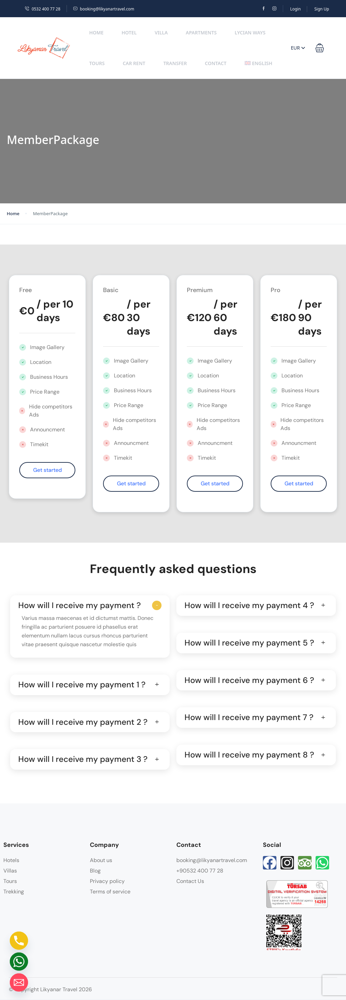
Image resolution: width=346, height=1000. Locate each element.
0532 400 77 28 (42, 9)
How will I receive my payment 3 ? (83, 759)
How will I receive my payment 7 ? (249, 717)
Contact (215, 63)
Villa (161, 32)
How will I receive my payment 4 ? (249, 605)
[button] (319, 48)
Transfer (175, 63)
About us (101, 860)
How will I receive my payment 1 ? (82, 685)
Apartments (201, 32)
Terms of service (110, 891)
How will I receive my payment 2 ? (83, 722)
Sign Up (321, 9)
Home (96, 32)
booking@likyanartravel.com (103, 9)
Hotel (129, 32)
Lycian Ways (249, 32)
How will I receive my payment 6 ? (249, 680)
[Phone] (19, 941)
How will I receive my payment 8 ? (249, 755)
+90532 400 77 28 (199, 870)
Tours (97, 63)
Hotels (11, 860)
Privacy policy (107, 881)
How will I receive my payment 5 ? (249, 643)
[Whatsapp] (19, 961)
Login (295, 9)
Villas (10, 870)
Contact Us (190, 881)
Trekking (13, 891)
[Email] (19, 982)
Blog (95, 870)
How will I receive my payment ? (79, 605)
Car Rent (134, 63)
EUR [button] (298, 48)
